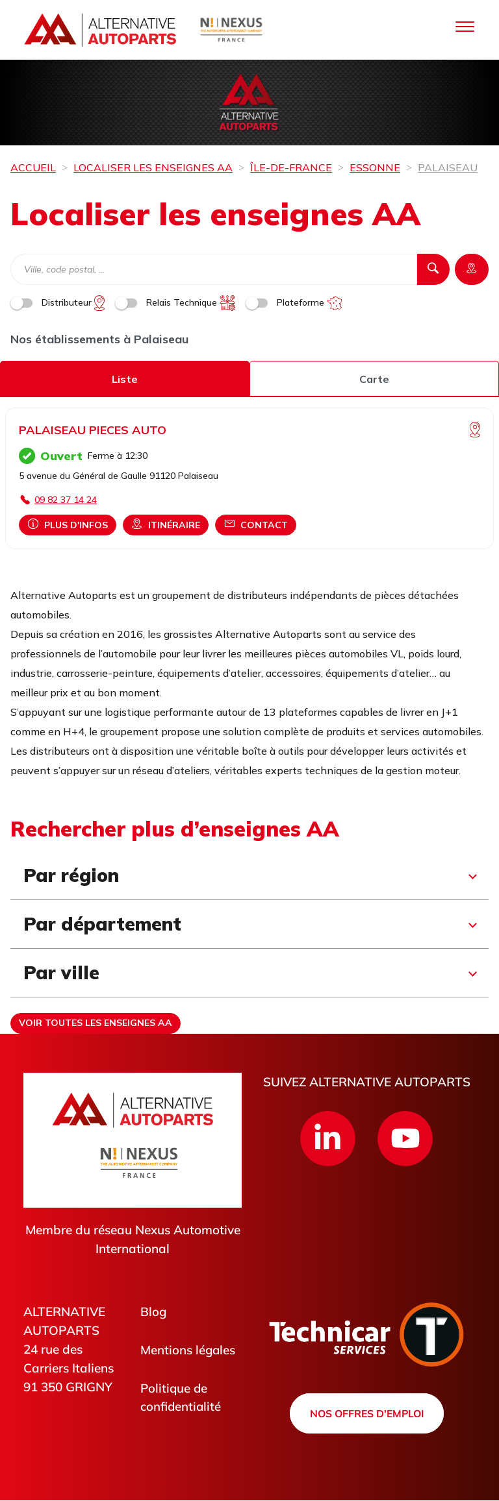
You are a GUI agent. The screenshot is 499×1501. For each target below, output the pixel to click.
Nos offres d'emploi (366, 1413)
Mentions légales (188, 1350)
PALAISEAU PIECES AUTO (92, 429)
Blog (153, 1311)
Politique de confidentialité (181, 1397)
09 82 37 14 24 (65, 500)
